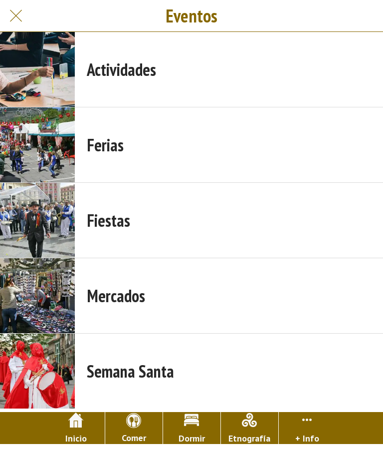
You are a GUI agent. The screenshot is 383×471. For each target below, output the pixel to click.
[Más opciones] (307, 428)
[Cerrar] (16, 16)
